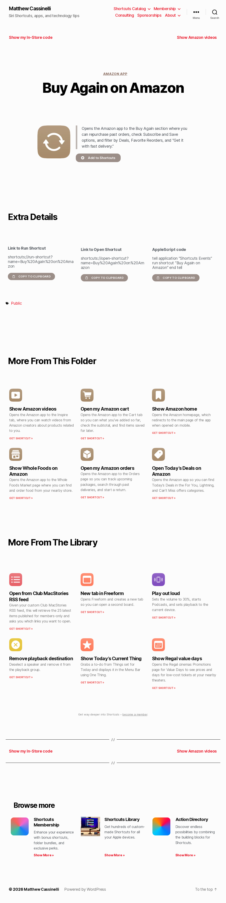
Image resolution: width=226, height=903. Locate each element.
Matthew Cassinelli (31, 8)
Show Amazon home (174, 409)
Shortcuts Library (123, 820)
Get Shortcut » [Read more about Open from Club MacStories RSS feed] (21, 629)
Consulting (124, 15)
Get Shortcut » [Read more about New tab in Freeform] (92, 612)
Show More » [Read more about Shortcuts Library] (114, 856)
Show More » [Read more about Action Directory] (185, 856)
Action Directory (192, 820)
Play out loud (166, 594)
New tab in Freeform (102, 594)
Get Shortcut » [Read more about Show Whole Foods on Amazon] (21, 498)
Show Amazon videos (32, 409)
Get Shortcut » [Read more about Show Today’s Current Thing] (92, 683)
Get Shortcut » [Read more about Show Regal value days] (164, 688)
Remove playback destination (41, 659)
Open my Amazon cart (105, 409)
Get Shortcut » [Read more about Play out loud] (164, 617)
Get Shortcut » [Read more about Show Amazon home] (164, 433)
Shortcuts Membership (47, 823)
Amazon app (115, 74)
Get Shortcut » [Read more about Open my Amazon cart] (92, 438)
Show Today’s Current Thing (111, 659)
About (170, 15)
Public (16, 303)
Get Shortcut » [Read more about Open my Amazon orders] (92, 497)
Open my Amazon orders (107, 468)
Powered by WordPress (86, 890)
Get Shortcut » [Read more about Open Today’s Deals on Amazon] (164, 498)
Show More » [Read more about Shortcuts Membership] (44, 856)
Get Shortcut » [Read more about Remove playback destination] (21, 677)
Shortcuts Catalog (130, 9)
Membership (165, 9)
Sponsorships (149, 15)
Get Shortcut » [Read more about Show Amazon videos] (21, 438)
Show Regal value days (177, 659)
